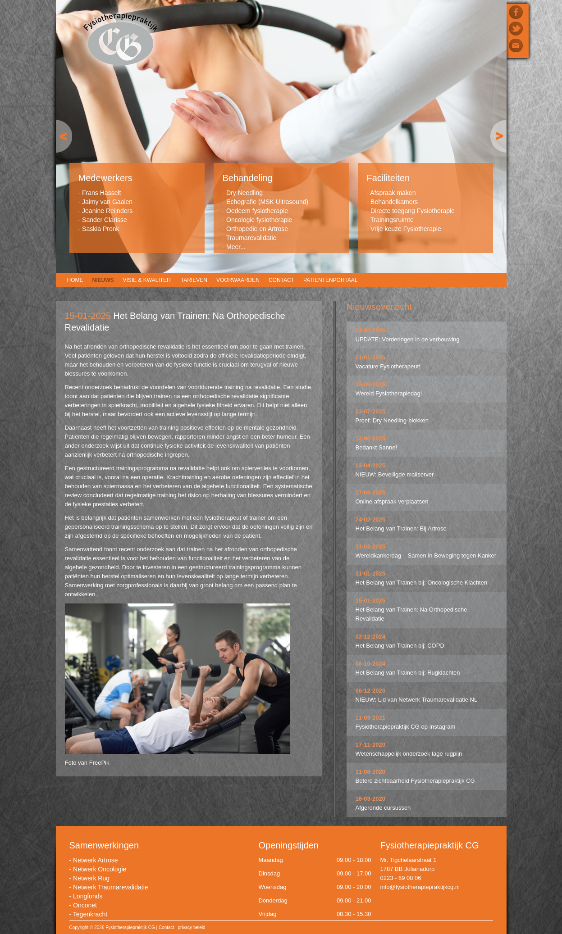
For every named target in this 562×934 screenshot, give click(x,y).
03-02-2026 (371, 330)
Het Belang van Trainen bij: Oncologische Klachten (422, 582)
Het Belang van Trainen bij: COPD (400, 645)
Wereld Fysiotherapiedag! (389, 393)
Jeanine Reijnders (107, 210)
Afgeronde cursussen (383, 807)
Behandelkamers (394, 201)
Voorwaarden (238, 280)
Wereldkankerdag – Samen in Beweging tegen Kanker (426, 555)
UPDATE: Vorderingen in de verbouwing (408, 339)
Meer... (236, 246)
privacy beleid (192, 927)
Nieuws (103, 280)
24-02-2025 (371, 519)
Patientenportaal (330, 280)
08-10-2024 (371, 663)
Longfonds (87, 896)
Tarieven (194, 280)
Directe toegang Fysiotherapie (412, 210)
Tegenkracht (90, 914)
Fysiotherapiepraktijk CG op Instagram (406, 726)
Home (75, 280)
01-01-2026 (371, 357)
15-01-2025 (371, 600)
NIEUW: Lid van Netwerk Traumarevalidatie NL (417, 699)
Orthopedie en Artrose (257, 228)
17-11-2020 (371, 744)
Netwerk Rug (91, 878)
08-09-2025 (371, 384)
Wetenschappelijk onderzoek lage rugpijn (409, 753)
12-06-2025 (371, 438)
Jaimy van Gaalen (107, 201)
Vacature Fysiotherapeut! (388, 366)
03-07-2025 (371, 411)
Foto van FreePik (87, 762)
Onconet (85, 905)
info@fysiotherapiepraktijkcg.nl (420, 887)
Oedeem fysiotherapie (257, 210)
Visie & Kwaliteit (147, 280)
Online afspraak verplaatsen (392, 501)
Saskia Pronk (100, 228)
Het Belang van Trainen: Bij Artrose (401, 528)
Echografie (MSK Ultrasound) (267, 201)
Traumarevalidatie (251, 237)
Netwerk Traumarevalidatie (110, 887)
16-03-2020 (371, 798)
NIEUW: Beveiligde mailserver (395, 474)
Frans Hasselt (101, 192)
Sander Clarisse (104, 219)
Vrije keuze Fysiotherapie (405, 228)
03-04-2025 (371, 465)
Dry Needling (244, 192)
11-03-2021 (371, 717)
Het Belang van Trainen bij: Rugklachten (408, 672)
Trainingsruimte (392, 219)
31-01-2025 (371, 546)
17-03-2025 (371, 492)
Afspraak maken (393, 192)
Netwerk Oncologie (99, 869)
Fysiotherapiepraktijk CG (120, 40)
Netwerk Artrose (95, 860)
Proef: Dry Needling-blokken (392, 420)
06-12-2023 (371, 690)
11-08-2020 (371, 771)
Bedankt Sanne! (377, 447)
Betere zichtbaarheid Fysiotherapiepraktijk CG (415, 780)
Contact (281, 280)
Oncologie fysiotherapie (259, 219)
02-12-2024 (371, 636)
